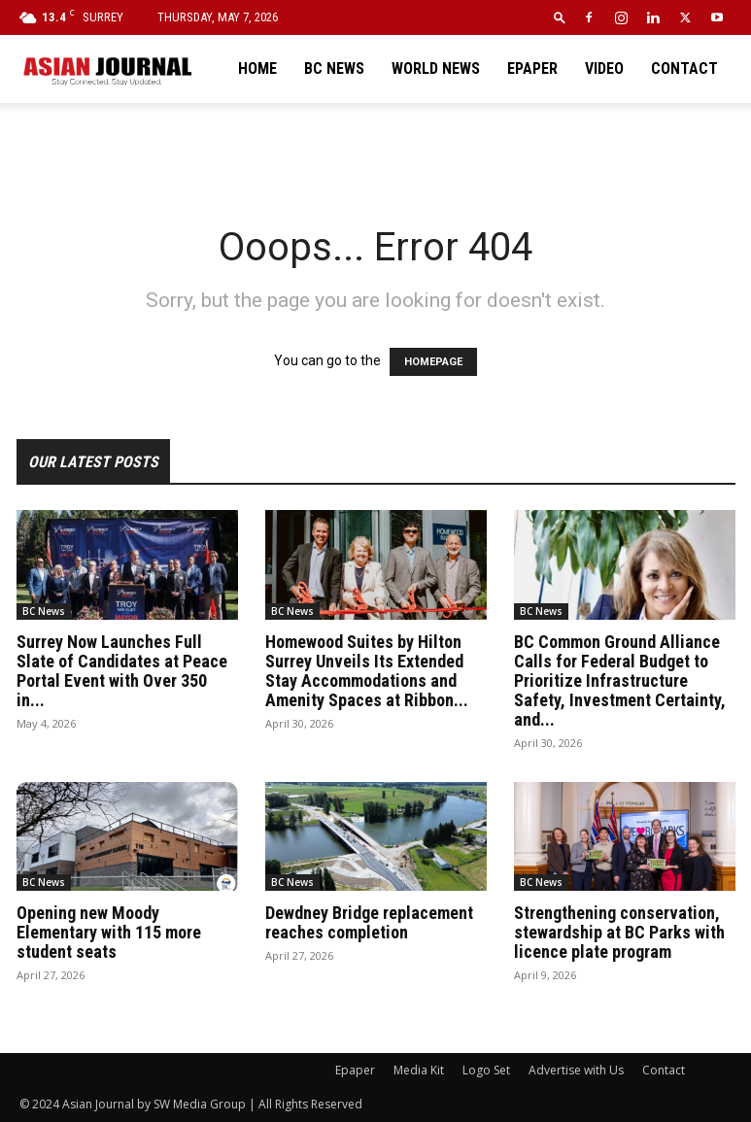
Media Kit (418, 1070)
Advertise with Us (576, 1070)
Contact (684, 68)
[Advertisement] (376, 146)
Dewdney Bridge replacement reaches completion (369, 922)
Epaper (532, 68)
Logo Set (486, 1070)
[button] (559, 17)
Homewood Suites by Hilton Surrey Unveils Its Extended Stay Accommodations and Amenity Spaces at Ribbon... (366, 670)
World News (436, 68)
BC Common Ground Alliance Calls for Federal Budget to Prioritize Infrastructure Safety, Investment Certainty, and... (620, 680)
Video (604, 68)
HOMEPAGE (433, 362)
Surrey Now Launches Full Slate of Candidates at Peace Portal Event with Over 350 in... (122, 670)
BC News (334, 68)
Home (257, 68)
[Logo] (106, 69)
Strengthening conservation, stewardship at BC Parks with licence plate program (619, 932)
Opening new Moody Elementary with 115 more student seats (109, 932)
